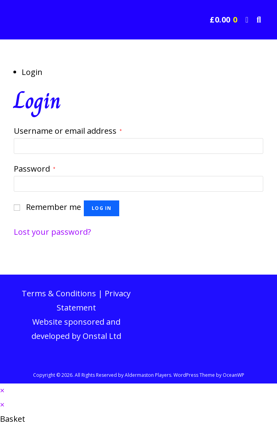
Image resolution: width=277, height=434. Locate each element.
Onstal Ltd (102, 336)
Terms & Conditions (59, 293)
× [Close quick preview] (2, 390)
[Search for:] (256, 19)
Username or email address (68, 130)
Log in (101, 208)
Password (34, 168)
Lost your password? (52, 231)
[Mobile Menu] (245, 19)
